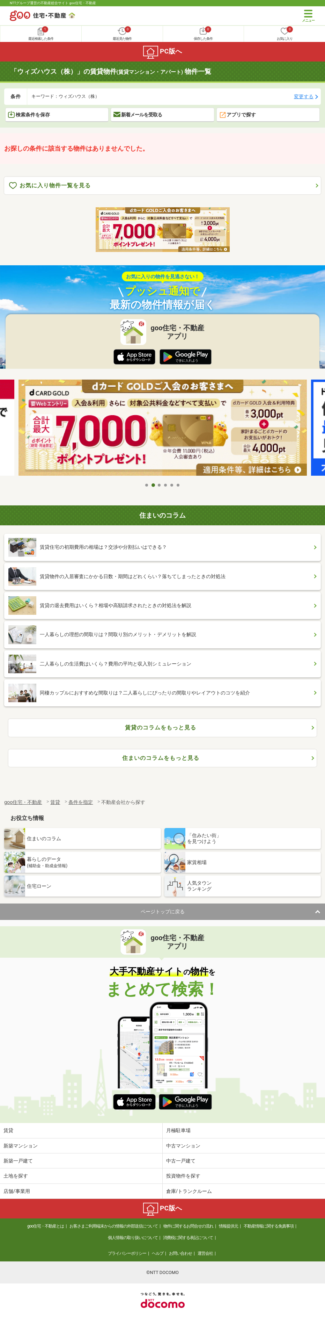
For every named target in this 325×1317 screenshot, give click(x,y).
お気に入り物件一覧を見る (50, 185)
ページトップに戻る (163, 911)
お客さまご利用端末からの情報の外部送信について (113, 1226)
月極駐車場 (178, 1130)
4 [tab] (166, 485)
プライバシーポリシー (127, 1253)
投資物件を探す (183, 1176)
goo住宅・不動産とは (45, 1226)
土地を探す (15, 1176)
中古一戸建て (180, 1161)
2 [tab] (153, 485)
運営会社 (205, 1253)
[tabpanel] (163, 429)
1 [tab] (147, 485)
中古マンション (183, 1146)
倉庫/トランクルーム (189, 1191)
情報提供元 (228, 1226)
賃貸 (8, 1130)
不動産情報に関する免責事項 (269, 1226)
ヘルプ (157, 1253)
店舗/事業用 (16, 1191)
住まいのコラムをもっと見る (160, 758)
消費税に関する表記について (188, 1237)
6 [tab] (178, 485)
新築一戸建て (18, 1161)
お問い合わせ (180, 1253)
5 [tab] (172, 485)
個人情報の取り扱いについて (133, 1237)
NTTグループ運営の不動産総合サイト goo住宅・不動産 (53, 3)
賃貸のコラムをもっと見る (160, 727)
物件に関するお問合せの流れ (188, 1226)
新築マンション (20, 1146)
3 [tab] (159, 485)
